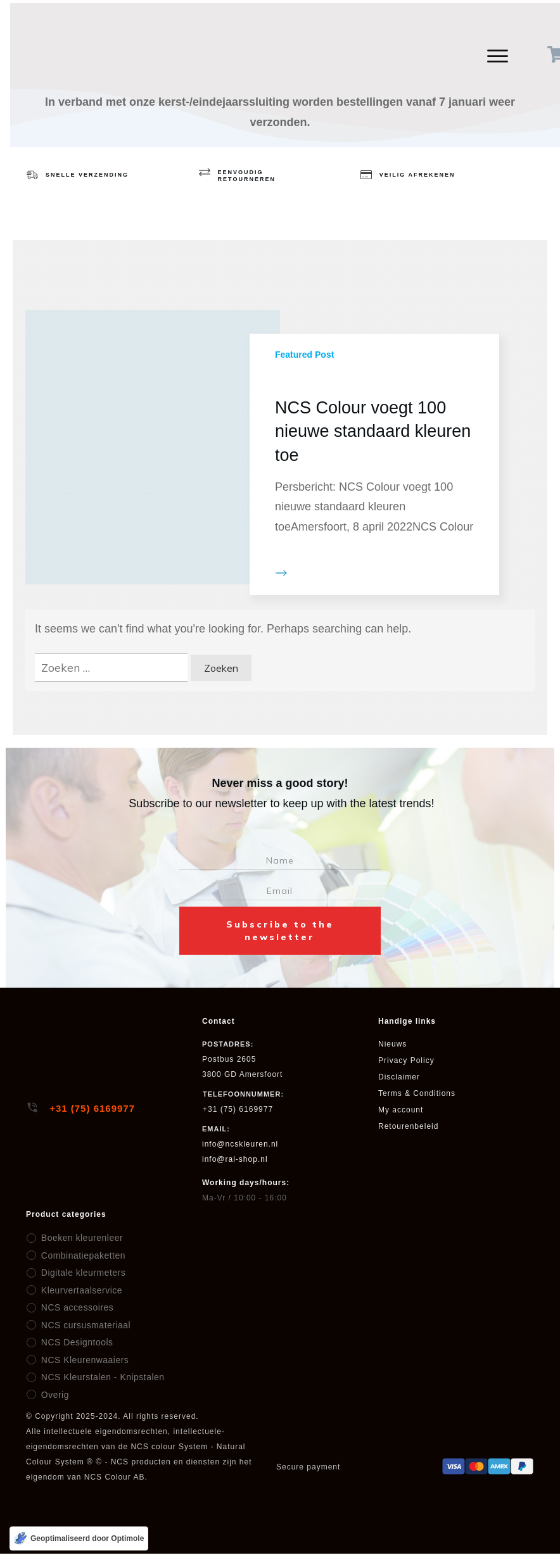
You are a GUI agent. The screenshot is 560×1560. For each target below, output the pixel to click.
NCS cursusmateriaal (82, 1325)
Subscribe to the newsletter (280, 931)
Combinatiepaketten (80, 1255)
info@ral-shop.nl (235, 1159)
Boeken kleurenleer (79, 1237)
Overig (54, 1394)
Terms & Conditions (416, 1093)
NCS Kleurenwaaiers (81, 1360)
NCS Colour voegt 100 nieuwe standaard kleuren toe (373, 431)
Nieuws (392, 1044)
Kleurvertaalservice (79, 1290)
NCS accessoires (74, 1307)
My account (400, 1109)
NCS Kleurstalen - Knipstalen (98, 1377)
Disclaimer (399, 1076)
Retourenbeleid (408, 1126)
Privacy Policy (406, 1060)
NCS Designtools (74, 1342)
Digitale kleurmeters (80, 1272)
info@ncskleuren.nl (240, 1144)
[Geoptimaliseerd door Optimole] (79, 1538)
